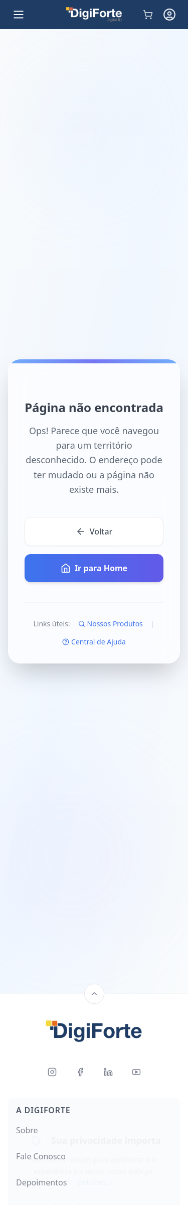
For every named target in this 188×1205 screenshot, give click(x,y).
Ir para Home (94, 568)
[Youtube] (136, 1072)
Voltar (94, 531)
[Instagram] (52, 1072)
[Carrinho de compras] (148, 15)
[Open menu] (18, 14)
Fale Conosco (41, 1156)
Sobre (27, 1130)
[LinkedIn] (108, 1072)
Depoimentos (41, 1182)
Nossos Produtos (110, 623)
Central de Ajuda (94, 641)
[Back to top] (94, 994)
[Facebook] (80, 1072)
